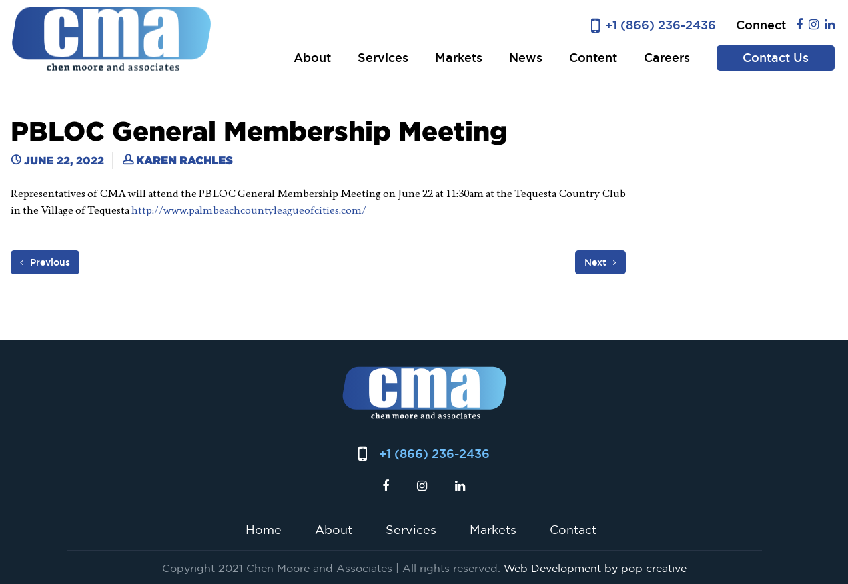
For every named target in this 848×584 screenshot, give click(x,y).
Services (383, 57)
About (312, 57)
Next (600, 262)
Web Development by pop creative (595, 568)
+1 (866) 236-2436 (660, 25)
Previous (45, 262)
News (525, 57)
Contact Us (776, 57)
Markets (458, 57)
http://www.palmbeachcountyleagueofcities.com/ (248, 210)
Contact (573, 529)
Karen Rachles (184, 160)
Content (593, 57)
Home (264, 529)
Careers (667, 57)
